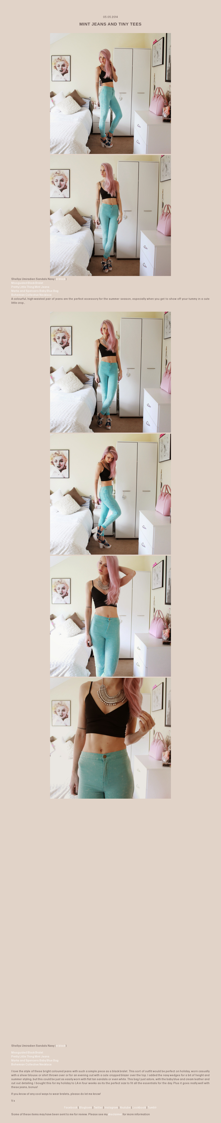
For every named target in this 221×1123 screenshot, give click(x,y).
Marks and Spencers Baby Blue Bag (35, 291)
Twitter (98, 1107)
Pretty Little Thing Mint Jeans (30, 287)
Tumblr (152, 1107)
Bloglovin (85, 1107)
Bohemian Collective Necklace (31, 295)
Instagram (111, 1107)
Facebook (70, 1107)
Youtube (125, 1107)
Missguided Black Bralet (27, 283)
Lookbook (139, 1107)
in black (61, 279)
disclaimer (115, 1114)
